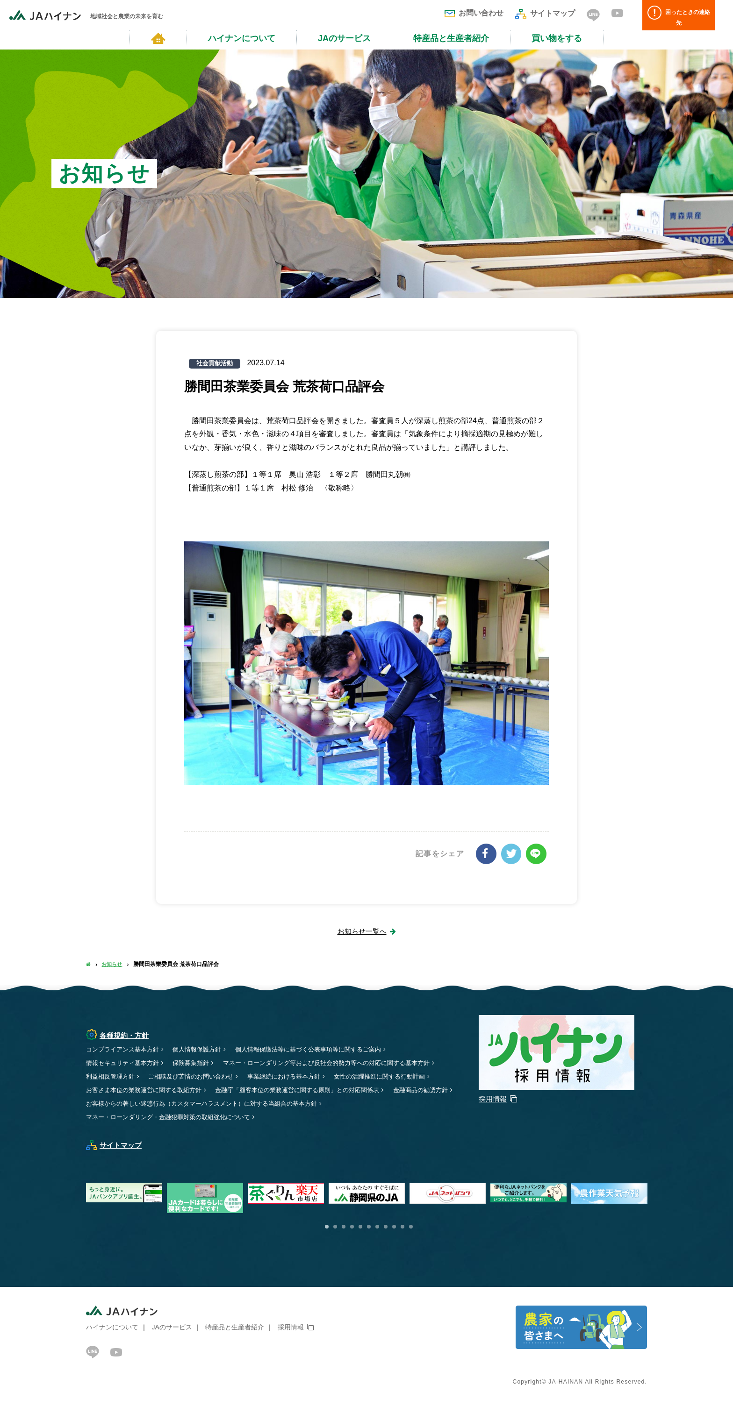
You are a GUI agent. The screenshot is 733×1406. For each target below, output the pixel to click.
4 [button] (352, 1226)
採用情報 (291, 1327)
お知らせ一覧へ (362, 931)
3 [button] (343, 1226)
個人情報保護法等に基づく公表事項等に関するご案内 (323, 1049)
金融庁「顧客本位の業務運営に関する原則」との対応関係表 (312, 1090)
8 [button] (386, 1226)
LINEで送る (536, 853)
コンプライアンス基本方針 (125, 1049)
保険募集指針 (197, 1062)
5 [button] (360, 1226)
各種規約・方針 (119, 1035)
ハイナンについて (241, 38)
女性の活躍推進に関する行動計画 (399, 1076)
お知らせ (113, 964)
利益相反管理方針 (112, 1076)
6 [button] (369, 1226)
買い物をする (557, 38)
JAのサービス (344, 38)
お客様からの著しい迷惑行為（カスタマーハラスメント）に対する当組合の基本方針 (282, 1103)
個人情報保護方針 (204, 1049)
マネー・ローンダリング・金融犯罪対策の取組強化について (174, 1117)
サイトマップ (545, 13)
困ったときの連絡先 (684, 15)
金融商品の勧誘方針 (115, 1103)
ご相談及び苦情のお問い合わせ (198, 1076)
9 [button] (394, 1226)
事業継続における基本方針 (297, 1076)
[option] (369, 1193)
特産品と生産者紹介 (451, 38)
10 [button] (402, 1226)
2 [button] (335, 1226)
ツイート (512, 853)
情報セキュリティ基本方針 (125, 1062)
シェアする (488, 853)
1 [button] (327, 1226)
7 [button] (377, 1226)
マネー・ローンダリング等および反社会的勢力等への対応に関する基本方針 (342, 1062)
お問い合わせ (474, 13)
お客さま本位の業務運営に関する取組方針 (148, 1090)
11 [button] (411, 1226)
